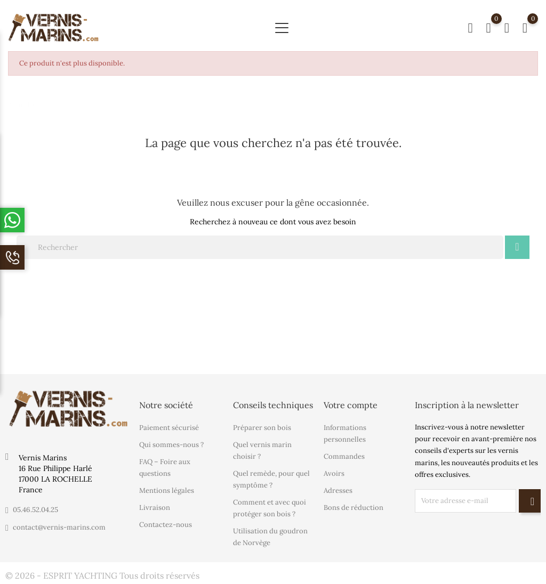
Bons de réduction (353, 507)
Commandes (344, 456)
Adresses (338, 490)
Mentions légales (166, 490)
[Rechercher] (260, 247)
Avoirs (334, 473)
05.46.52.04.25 (35, 509)
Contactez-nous (165, 524)
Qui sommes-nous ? (171, 444)
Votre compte (351, 405)
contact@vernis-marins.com (59, 527)
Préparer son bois (262, 427)
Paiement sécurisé (169, 427)
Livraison (154, 507)
